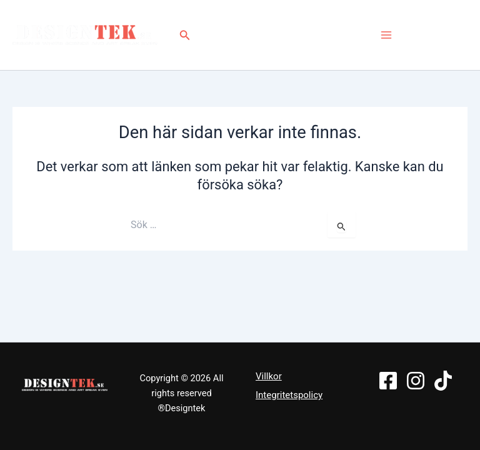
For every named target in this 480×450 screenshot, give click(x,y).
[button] (186, 35)
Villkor (269, 376)
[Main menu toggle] (386, 35)
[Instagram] (440, 35)
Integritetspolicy (289, 395)
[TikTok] (460, 35)
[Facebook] (420, 35)
